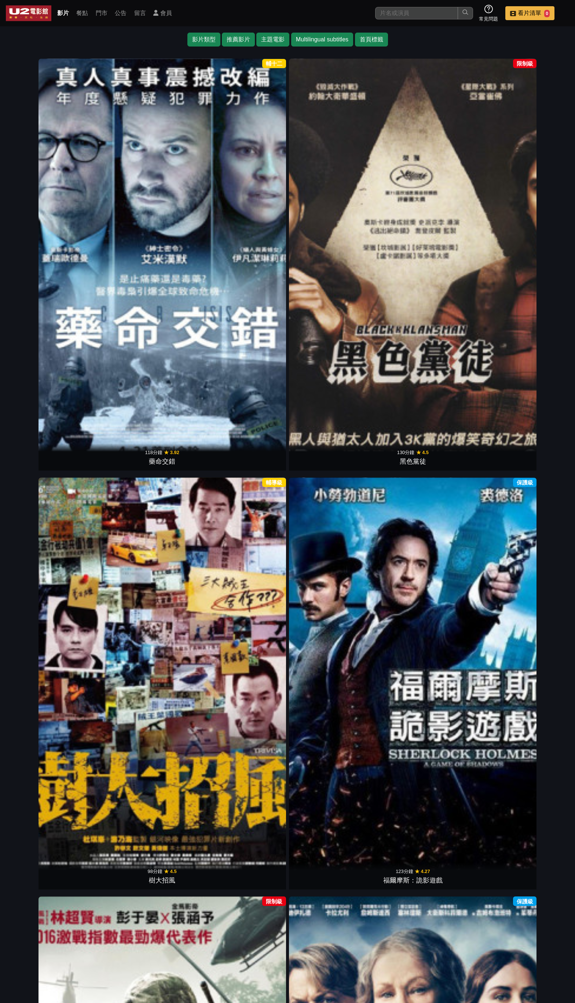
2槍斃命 (252, 524)
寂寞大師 (252, 281)
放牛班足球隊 (182, 645)
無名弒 (323, 767)
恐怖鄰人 (463, 402)
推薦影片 (238, 39)
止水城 (463, 159)
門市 (101, 13)
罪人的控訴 (252, 888)
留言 (140, 13)
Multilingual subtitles (322, 39)
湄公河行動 (322, 159)
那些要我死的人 (252, 767)
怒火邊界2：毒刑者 (182, 281)
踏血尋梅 (534, 402)
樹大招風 (182, 159)
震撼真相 (323, 402)
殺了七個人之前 (534, 524)
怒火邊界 (463, 281)
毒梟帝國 (534, 645)
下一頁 (287, 916)
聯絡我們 (443, 951)
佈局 (322, 281)
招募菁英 (479, 951)
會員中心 (551, 951)
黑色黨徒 (111, 159)
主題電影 (273, 39)
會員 (162, 13)
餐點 (82, 13)
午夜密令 (393, 159)
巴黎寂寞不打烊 (323, 888)
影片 (63, 13)
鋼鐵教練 (393, 281)
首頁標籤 (371, 39)
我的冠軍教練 (534, 767)
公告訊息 (407, 951)
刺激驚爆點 (41, 524)
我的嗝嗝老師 (111, 281)
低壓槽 (182, 524)
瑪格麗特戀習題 (323, 524)
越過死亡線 (111, 767)
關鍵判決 (111, 645)
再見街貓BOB (393, 767)
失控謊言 (393, 402)
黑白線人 (393, 524)
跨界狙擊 (111, 524)
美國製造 (41, 767)
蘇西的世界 (41, 402)
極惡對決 (534, 159)
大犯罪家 (41, 645)
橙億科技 (299, 993)
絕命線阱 (252, 402)
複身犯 (182, 767)
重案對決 (111, 402)
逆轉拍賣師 (181, 402)
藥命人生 (463, 645)
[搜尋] (416, 13)
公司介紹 (515, 951)
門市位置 (371, 951)
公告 (121, 13)
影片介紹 (299, 951)
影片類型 (204, 39)
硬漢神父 (252, 645)
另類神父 (463, 524)
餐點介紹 (335, 951)
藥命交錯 (41, 159)
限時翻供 (534, 281)
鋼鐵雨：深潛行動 (463, 767)
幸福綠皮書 (41, 281)
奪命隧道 (323, 645)
